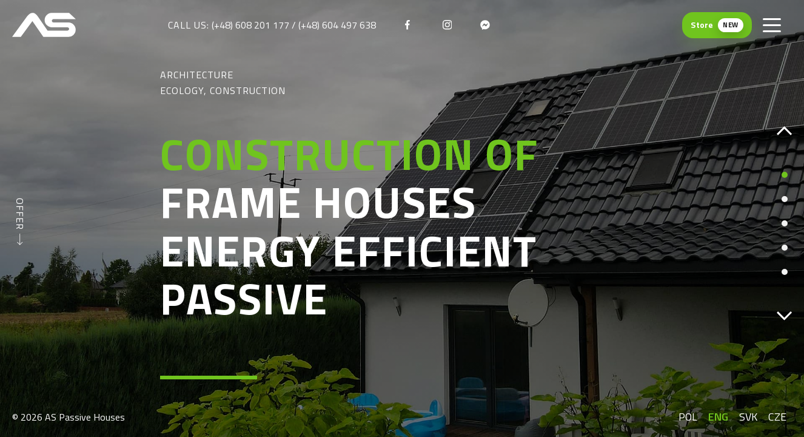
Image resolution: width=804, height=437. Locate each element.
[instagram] (447, 25)
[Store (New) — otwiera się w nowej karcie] (717, 25)
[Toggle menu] (772, 25)
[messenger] (485, 25)
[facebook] (410, 25)
